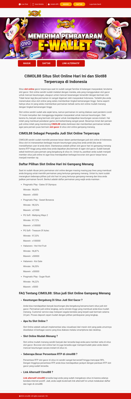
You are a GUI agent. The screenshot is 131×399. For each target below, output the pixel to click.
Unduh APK (53, 4)
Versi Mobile (38, 4)
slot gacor (54, 127)
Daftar (79, 4)
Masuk (66, 4)
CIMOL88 (55, 124)
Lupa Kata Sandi (95, 4)
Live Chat (23, 4)
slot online (29, 89)
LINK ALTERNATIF (71, 63)
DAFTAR (46, 63)
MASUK (27, 63)
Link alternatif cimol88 (34, 378)
